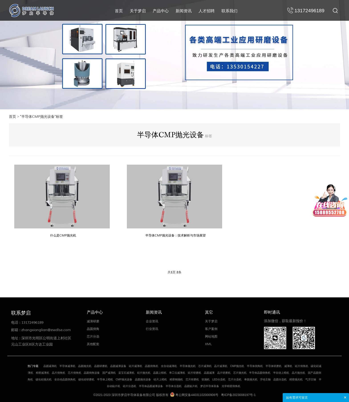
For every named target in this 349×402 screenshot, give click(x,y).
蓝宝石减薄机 (126, 372)
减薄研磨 (93, 321)
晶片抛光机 (298, 372)
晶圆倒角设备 (92, 372)
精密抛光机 (296, 379)
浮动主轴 (265, 379)
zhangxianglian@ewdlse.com (46, 330)
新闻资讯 (184, 10)
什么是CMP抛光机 (63, 235)
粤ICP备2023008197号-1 (238, 395)
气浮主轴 (310, 379)
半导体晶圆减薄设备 (151, 386)
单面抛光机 (251, 379)
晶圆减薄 (209, 372)
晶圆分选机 (280, 379)
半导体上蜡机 (105, 379)
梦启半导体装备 (209, 386)
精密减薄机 (42, 372)
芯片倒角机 (74, 372)
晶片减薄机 (220, 366)
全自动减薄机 (169, 366)
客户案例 (211, 329)
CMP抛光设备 (124, 379)
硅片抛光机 (143, 372)
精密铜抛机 (176, 379)
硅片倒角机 (301, 366)
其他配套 (93, 344)
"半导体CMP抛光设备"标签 (41, 116)
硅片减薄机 (135, 366)
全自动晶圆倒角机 (65, 379)
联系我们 (229, 10)
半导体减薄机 (67, 366)
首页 (119, 10)
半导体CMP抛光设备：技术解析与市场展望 (175, 235)
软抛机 (206, 379)
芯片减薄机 (205, 366)
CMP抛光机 (237, 366)
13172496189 (32, 322)
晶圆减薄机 (50, 366)
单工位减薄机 (177, 372)
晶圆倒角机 (151, 366)
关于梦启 (138, 10)
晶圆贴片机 (191, 386)
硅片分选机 (129, 386)
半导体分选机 (174, 386)
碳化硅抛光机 (44, 379)
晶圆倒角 (93, 329)
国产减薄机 (109, 372)
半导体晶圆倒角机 (259, 372)
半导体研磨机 (274, 366)
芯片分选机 (234, 379)
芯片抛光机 (240, 372)
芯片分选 (93, 336)
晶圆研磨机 (101, 366)
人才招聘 (207, 10)
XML (208, 344)
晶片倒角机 (58, 372)
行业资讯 (152, 329)
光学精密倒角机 (231, 386)
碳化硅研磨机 (86, 379)
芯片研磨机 (192, 379)
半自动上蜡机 (281, 372)
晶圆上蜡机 (159, 372)
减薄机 (288, 366)
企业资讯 (152, 321)
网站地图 (211, 336)
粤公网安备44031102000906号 (196, 395)
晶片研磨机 (224, 372)
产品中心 (161, 10)
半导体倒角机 (255, 366)
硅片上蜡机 (160, 379)
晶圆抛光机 (84, 366)
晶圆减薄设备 (118, 366)
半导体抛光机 (188, 366)
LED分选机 (218, 379)
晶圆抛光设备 (143, 379)
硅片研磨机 (194, 372)
